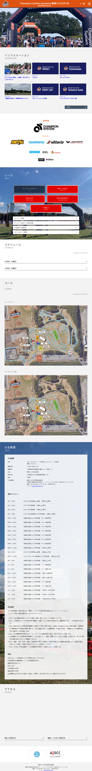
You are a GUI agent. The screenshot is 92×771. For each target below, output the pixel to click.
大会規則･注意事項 (46, 227)
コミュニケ (29, 199)
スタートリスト (62, 189)
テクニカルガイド (62, 199)
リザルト (46, 208)
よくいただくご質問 (46, 232)
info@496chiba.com (37, 486)
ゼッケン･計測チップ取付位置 (46, 223)
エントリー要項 (46, 218)
